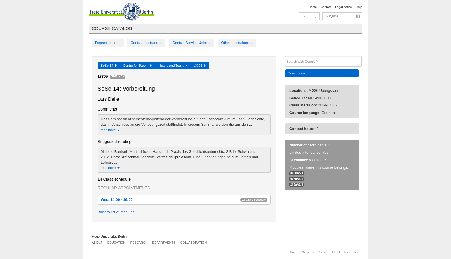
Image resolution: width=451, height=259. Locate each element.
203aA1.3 (296, 184)
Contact (325, 7)
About (97, 242)
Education (116, 242)
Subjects (332, 16)
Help (359, 7)
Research (138, 242)
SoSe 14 (109, 65)
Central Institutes (146, 43)
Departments (107, 43)
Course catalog (112, 28)
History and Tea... (172, 65)
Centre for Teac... (137, 65)
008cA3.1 (296, 178)
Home (312, 7)
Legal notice (343, 7)
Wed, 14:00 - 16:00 (184, 199)
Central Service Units (191, 43)
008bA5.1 (296, 173)
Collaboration (193, 242)
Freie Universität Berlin (109, 237)
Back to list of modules (116, 212)
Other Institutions (237, 43)
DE (304, 16)
